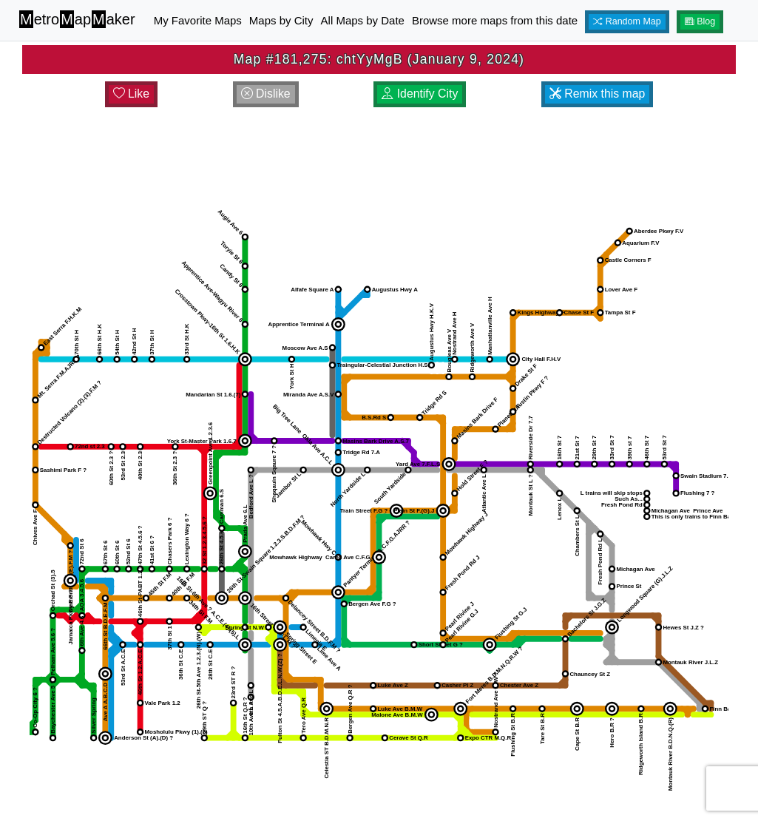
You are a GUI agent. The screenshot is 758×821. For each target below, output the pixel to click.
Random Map (627, 21)
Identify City (420, 93)
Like (131, 93)
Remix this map (597, 93)
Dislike (266, 93)
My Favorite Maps (198, 20)
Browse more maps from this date (495, 20)
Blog (700, 21)
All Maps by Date (363, 20)
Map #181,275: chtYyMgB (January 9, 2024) (379, 59)
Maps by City (281, 20)
